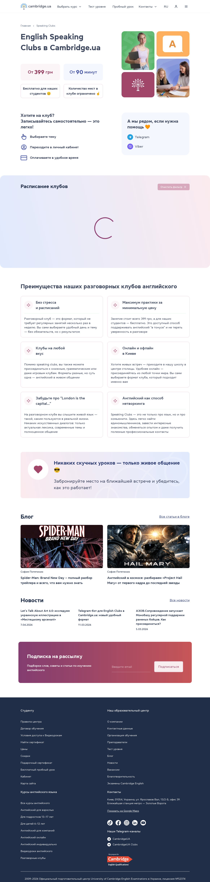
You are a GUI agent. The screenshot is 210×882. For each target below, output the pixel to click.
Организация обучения (122, 735)
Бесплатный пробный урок (38, 769)
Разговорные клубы (33, 858)
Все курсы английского (35, 803)
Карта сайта (28, 783)
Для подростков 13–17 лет (37, 817)
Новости (112, 763)
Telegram (142, 137)
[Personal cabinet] (176, 6)
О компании (115, 721)
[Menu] (186, 6)
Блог (110, 756)
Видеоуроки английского (36, 851)
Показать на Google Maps (123, 811)
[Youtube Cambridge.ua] (143, 822)
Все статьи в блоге (174, 516)
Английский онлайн (33, 837)
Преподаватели (117, 742)
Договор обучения (32, 728)
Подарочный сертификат (36, 763)
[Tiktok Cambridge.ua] (110, 822)
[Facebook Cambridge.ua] (118, 822)
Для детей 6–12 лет (33, 823)
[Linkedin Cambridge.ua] (135, 822)
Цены (24, 749)
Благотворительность (121, 776)
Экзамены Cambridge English (125, 783)
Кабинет (26, 776)
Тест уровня (97, 6)
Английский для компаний (38, 830)
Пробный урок (123, 6)
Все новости (180, 600)
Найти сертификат (32, 742)
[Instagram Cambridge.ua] (126, 822)
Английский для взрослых (37, 810)
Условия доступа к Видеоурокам (41, 735)
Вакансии (113, 769)
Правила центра (31, 721)
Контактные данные (120, 728)
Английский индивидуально (39, 844)
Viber (139, 146)
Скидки (25, 756)
